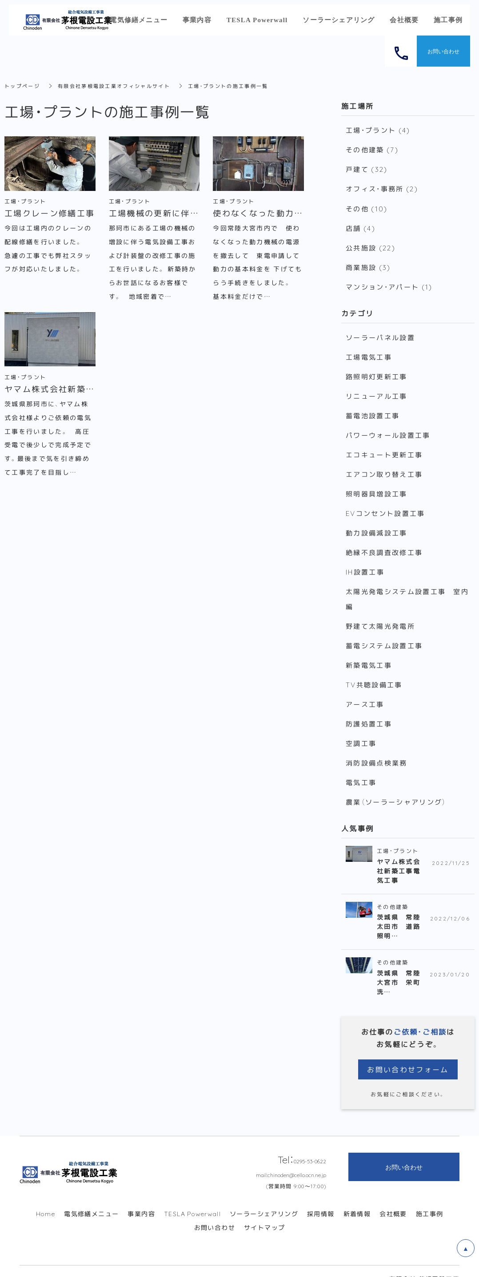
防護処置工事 (369, 710)
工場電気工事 (369, 352)
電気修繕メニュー (91, 1198)
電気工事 (361, 767)
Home (46, 1198)
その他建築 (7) (372, 149)
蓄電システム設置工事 (384, 633)
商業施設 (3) (368, 263)
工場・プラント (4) (378, 130)
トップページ (23, 86)
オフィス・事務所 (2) (382, 187)
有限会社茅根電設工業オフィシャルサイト (120, 86)
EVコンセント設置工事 (385, 504)
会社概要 (393, 1198)
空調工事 (361, 729)
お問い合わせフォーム (408, 1053)
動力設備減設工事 (376, 523)
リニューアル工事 (376, 390)
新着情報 (357, 1198)
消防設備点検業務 (376, 748)
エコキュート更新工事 (384, 447)
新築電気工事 (369, 653)
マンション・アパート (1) (389, 282)
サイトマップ (264, 1211)
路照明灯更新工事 (376, 371)
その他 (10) (366, 206)
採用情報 (321, 1198)
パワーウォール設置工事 (388, 428)
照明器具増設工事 (376, 485)
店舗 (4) (360, 225)
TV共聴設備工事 (374, 672)
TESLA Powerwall (192, 1198)
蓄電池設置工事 (372, 409)
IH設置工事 (365, 562)
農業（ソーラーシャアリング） (396, 786)
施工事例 (429, 1198)
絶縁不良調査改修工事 (384, 542)
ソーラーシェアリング (264, 1198)
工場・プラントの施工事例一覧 (241, 86)
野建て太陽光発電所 (380, 614)
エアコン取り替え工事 (384, 466)
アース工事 (365, 691)
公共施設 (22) (370, 244)
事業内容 (141, 1198)
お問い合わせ (214, 1211)
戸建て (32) (366, 168)
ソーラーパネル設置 (380, 332)
